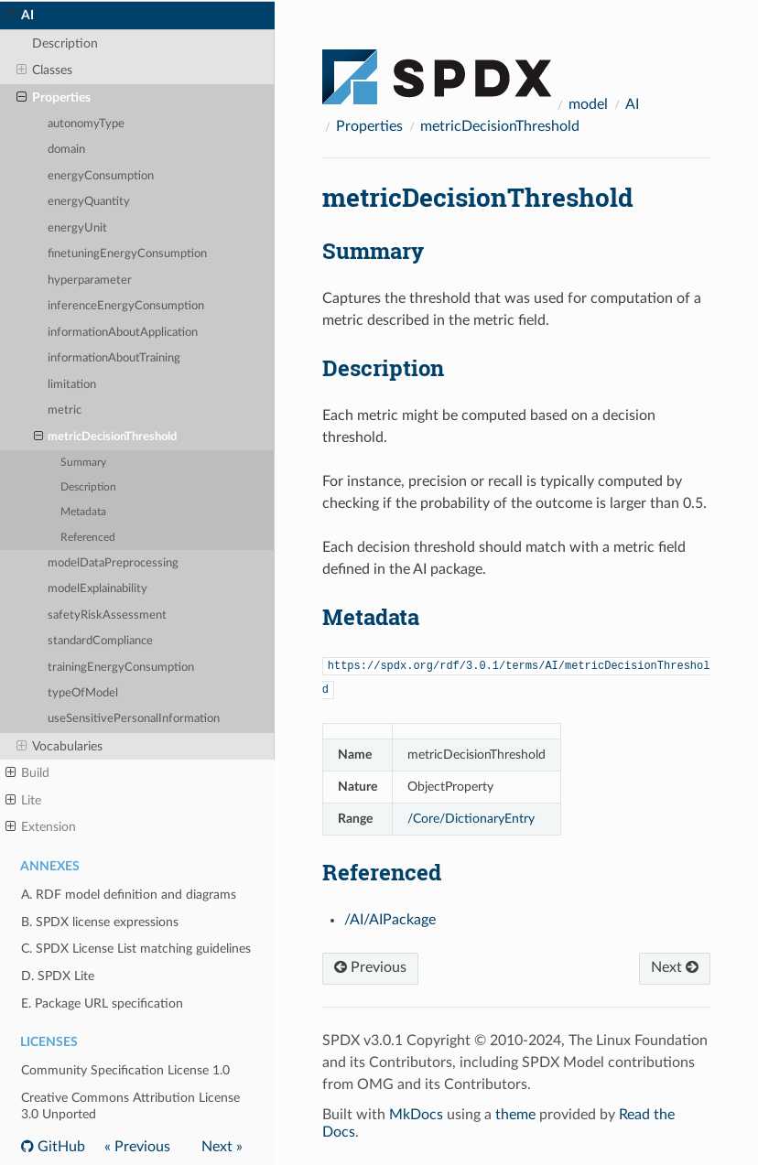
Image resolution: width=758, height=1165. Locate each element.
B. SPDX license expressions (100, 922)
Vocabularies (59, 747)
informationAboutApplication (123, 333)
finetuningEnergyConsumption (127, 254)
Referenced (87, 538)
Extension (40, 827)
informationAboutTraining (114, 358)
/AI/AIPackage (390, 919)
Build (27, 773)
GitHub (59, 1146)
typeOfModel (83, 693)
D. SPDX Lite (57, 976)
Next (674, 967)
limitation (72, 385)
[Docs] (436, 68)
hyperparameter (90, 280)
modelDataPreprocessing (113, 563)
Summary (83, 463)
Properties (53, 98)
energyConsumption (101, 176)
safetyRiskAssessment (107, 615)
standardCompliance (100, 641)
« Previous (137, 1146)
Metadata (83, 512)
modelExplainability (97, 589)
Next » (222, 1146)
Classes (44, 70)
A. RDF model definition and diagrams (128, 894)
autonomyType (86, 124)
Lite (23, 801)
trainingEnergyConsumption (121, 668)
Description (65, 43)
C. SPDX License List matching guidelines (136, 948)
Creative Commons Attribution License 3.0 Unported (130, 1106)
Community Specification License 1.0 (125, 1070)
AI (19, 15)
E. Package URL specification (102, 1003)
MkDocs (416, 1114)
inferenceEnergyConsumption (126, 306)
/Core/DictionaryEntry (471, 818)
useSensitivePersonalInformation (134, 719)
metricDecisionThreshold (106, 437)
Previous (370, 967)
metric (64, 410)
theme (515, 1114)
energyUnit (77, 228)
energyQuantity (89, 202)
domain (66, 150)
